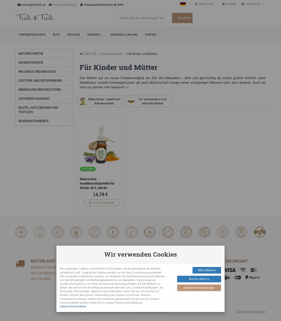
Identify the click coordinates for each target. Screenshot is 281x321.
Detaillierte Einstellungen (199, 287)
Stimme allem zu (199, 279)
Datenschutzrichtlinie (73, 306)
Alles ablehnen (207, 270)
